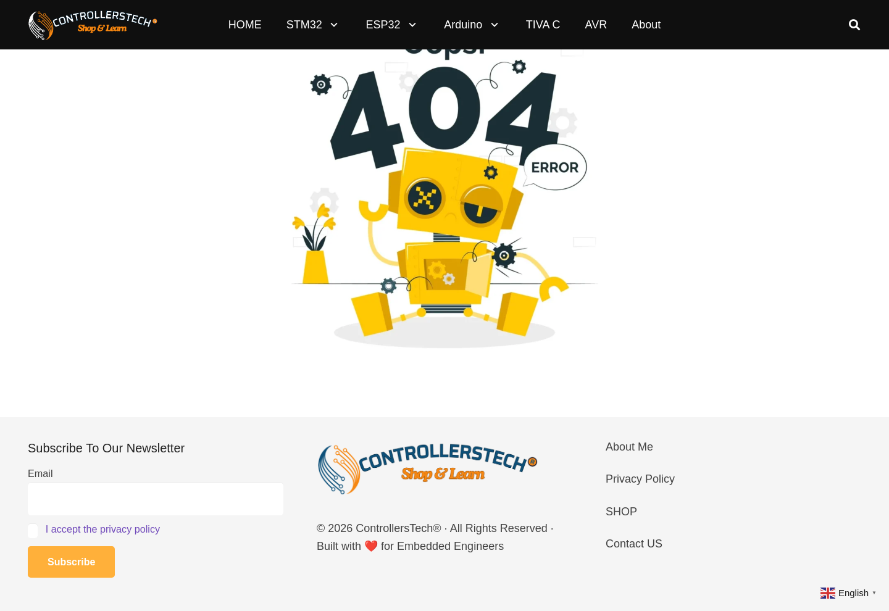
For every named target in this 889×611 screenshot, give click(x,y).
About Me (629, 447)
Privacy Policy (640, 479)
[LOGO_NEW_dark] (93, 25)
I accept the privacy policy (103, 528)
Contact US (634, 544)
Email (40, 473)
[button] (331, 24)
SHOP (621, 511)
